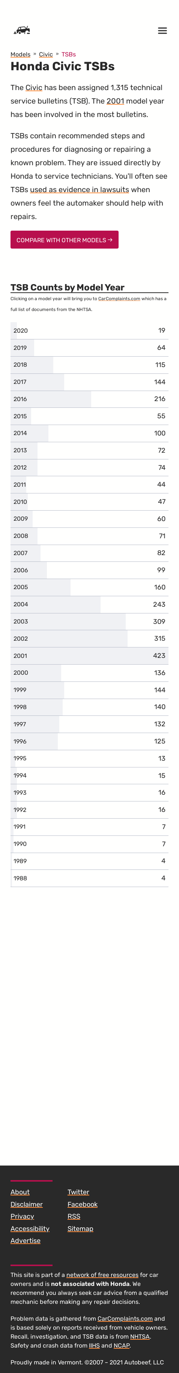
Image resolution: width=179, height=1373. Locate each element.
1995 (20, 758)
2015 (20, 416)
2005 (21, 587)
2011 (20, 484)
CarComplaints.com (119, 298)
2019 (20, 347)
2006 (21, 570)
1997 (20, 724)
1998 (20, 707)
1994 (20, 775)
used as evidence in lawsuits (79, 189)
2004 (21, 604)
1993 (20, 792)
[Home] (22, 31)
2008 (21, 535)
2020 (21, 330)
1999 (20, 689)
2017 (20, 381)
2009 (21, 518)
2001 (115, 100)
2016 (20, 399)
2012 (20, 467)
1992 (20, 809)
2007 (20, 553)
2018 (20, 364)
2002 (21, 638)
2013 (20, 450)
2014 (20, 433)
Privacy (22, 1216)
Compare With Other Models (65, 240)
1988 (20, 878)
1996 (20, 741)
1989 (20, 861)
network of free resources (102, 1274)
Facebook (83, 1204)
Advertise (26, 1241)
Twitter (78, 1192)
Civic (34, 87)
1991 (20, 826)
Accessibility (30, 1229)
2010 (20, 501)
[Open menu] (162, 31)
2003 (21, 621)
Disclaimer (27, 1204)
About (20, 1192)
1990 (20, 843)
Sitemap (80, 1229)
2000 (21, 672)
